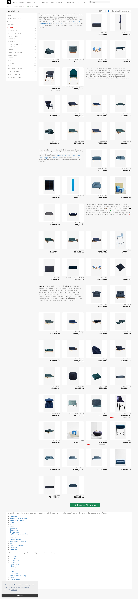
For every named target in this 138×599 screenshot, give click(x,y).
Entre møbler (15, 532)
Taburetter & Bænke (17, 545)
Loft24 (69, 156)
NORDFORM (127, 59)
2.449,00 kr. (126, 415)
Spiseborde (43, 23)
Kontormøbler (15, 538)
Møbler (29, 2)
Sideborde (76, 21)
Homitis (54, 158)
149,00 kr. (127, 279)
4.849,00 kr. (55, 334)
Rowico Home (15, 579)
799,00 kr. (127, 61)
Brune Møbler (111, 208)
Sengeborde (14, 522)
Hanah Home (103, 59)
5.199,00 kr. (55, 198)
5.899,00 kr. (79, 116)
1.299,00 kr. (79, 61)
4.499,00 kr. (126, 198)
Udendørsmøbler (16, 540)
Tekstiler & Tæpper (74, 2)
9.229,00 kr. (126, 143)
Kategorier (15, 6)
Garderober (14, 549)
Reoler (12, 524)
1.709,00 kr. (102, 443)
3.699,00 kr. (102, 61)
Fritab (129, 277)
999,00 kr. (79, 388)
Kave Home (103, 32)
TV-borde (13, 547)
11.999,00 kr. (126, 470)
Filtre (102, 11)
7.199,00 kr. (79, 279)
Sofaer (12, 543)
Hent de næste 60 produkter (85, 505)
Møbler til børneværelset (19, 534)
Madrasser (13, 536)
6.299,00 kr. (55, 116)
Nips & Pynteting (19, 2)
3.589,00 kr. (126, 334)
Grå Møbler (101, 210)
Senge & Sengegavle (17, 520)
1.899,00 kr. (102, 170)
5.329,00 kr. (55, 143)
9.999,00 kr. (55, 225)
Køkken (45, 2)
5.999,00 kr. (126, 170)
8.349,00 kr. (79, 252)
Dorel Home (80, 195)
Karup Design (56, 59)
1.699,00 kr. (79, 415)
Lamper (37, 2)
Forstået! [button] (20, 595)
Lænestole (58, 23)
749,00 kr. (127, 443)
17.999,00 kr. (102, 116)
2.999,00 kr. (103, 444)
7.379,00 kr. (79, 143)
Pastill (129, 195)
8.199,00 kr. (55, 388)
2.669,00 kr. (102, 361)
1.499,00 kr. (79, 89)
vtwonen (57, 86)
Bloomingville (55, 413)
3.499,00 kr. (126, 388)
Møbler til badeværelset (18, 518)
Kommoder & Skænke (18, 542)
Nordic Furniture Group (76, 59)
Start (8, 6)
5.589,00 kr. (126, 116)
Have (85, 2)
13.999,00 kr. (78, 334)
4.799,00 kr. (102, 279)
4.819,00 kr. (55, 443)
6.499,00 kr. (55, 90)
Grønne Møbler (116, 210)
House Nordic (79, 386)
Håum (58, 195)
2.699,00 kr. (102, 34)
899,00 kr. (127, 34)
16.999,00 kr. (54, 470)
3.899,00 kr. (55, 89)
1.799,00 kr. (55, 279)
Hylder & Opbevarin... (57, 2)
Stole (49, 23)
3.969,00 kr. (126, 306)
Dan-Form (13, 556)
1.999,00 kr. (126, 252)
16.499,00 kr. (54, 497)
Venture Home (126, 32)
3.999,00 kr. (55, 61)
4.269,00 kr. (126, 361)
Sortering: (120, 11)
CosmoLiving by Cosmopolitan (74, 86)
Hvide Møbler (123, 208)
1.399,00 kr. (55, 415)
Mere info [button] (14, 590)
